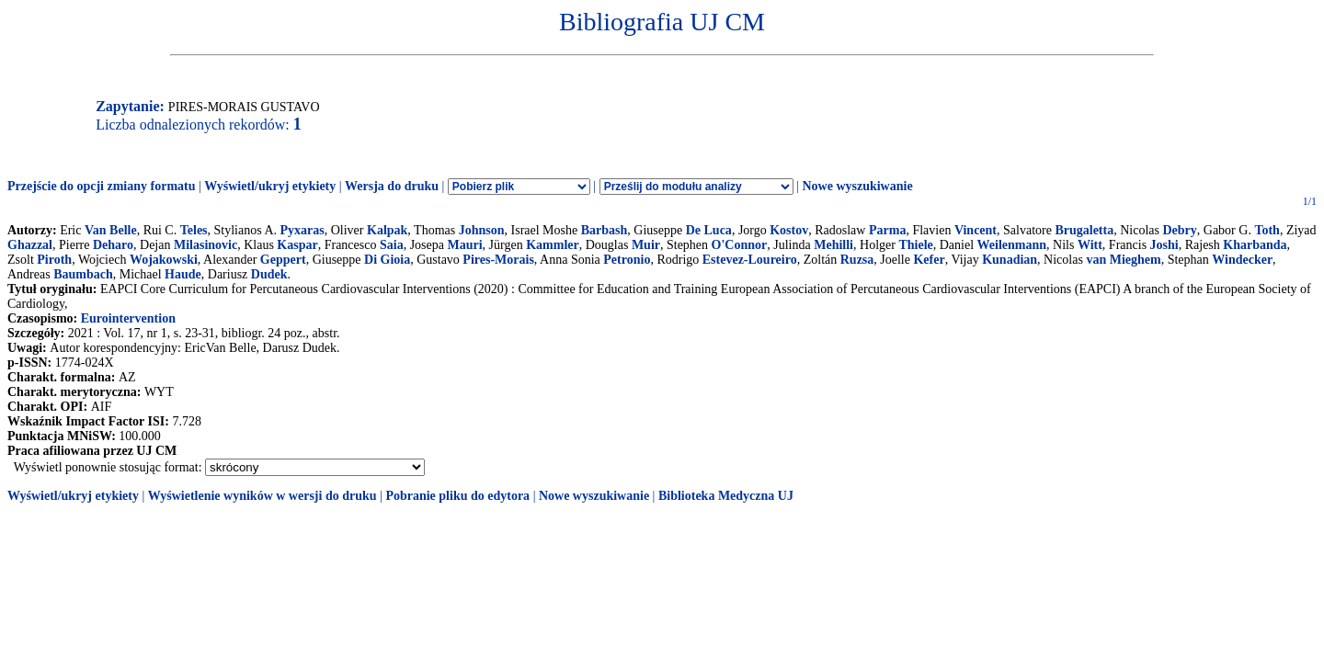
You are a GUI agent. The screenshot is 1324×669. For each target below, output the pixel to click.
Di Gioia (387, 259)
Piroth (54, 259)
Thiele (915, 245)
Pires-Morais (498, 259)
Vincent (975, 230)
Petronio (626, 259)
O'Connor (740, 245)
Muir (646, 245)
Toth (1267, 230)
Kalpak (387, 230)
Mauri (464, 245)
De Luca (709, 230)
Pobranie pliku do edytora (457, 496)
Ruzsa (857, 259)
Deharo (113, 245)
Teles (194, 230)
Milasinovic (205, 245)
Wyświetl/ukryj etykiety (270, 186)
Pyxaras (302, 230)
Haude (183, 274)
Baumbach (83, 274)
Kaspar (297, 245)
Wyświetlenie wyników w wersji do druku (262, 496)
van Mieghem (1123, 259)
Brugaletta (1084, 230)
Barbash (604, 230)
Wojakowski (164, 259)
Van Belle (111, 230)
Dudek (269, 274)
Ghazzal (29, 245)
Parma (887, 230)
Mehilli (833, 245)
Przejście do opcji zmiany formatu (101, 186)
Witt (1090, 245)
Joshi (1164, 245)
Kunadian (1009, 259)
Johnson (482, 230)
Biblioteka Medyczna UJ (725, 496)
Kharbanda (1254, 245)
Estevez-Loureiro (749, 259)
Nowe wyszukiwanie (857, 186)
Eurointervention (128, 318)
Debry (1179, 230)
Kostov (789, 230)
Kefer (928, 259)
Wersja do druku (392, 186)
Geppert (283, 259)
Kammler (552, 245)
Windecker (1242, 259)
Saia (392, 245)
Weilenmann (1011, 245)
